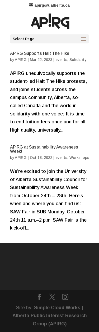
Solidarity (77, 59)
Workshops (79, 157)
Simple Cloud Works (57, 307)
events (61, 59)
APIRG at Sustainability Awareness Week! (44, 149)
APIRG (21, 59)
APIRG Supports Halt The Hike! (40, 53)
